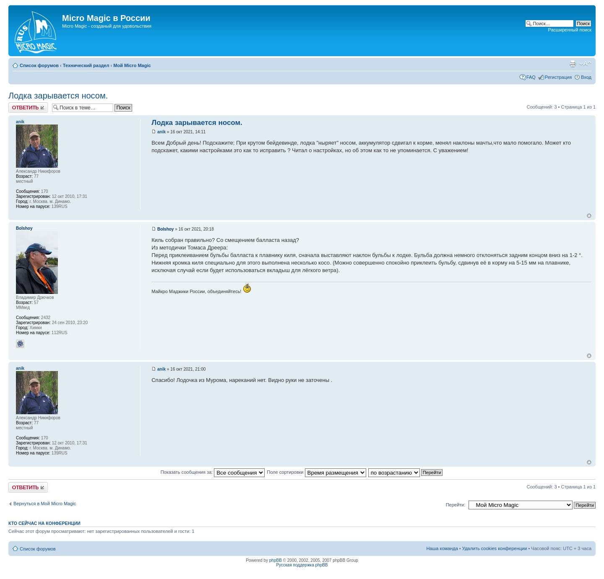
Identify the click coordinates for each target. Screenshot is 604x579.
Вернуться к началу (589, 215)
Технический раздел (86, 65)
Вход (586, 77)
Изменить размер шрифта (585, 64)
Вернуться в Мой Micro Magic (44, 503)
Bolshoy (165, 229)
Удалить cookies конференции (494, 548)
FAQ (531, 77)
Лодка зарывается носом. (58, 95)
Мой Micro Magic (132, 65)
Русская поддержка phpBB (302, 565)
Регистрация (558, 77)
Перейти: (456, 504)
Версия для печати (572, 64)
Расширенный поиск (569, 29)
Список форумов (39, 65)
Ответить (28, 107)
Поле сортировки (316, 472)
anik (161, 132)
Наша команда (442, 548)
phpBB (275, 560)
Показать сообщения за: (213, 472)
